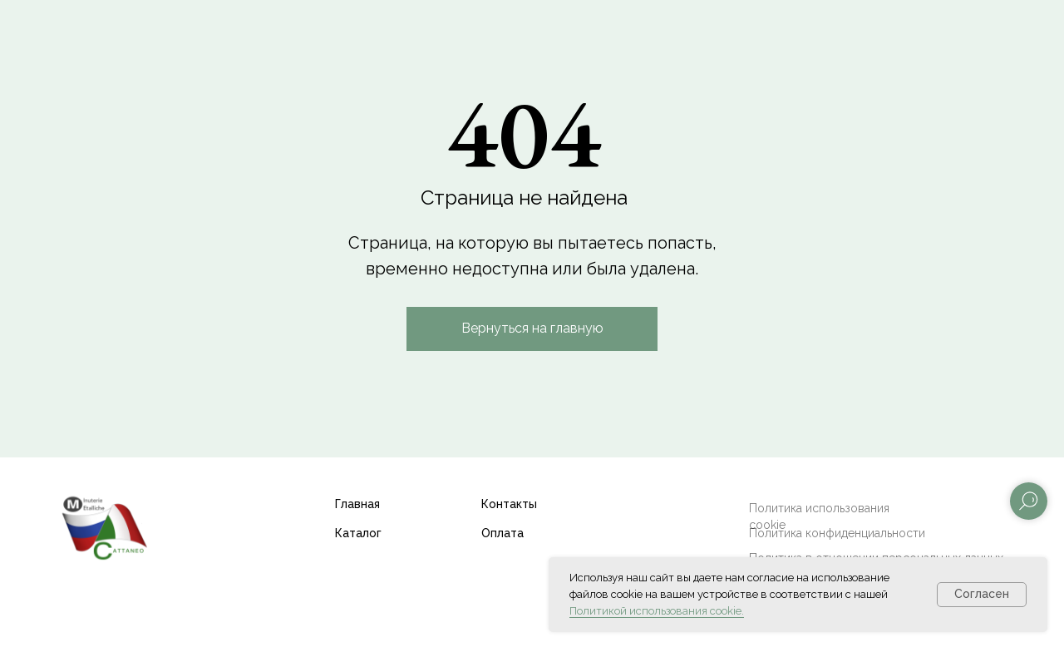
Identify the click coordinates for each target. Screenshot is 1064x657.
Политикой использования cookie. (656, 611)
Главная (357, 504)
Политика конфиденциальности (837, 533)
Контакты (509, 504)
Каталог (358, 533)
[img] (104, 527)
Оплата (502, 533)
